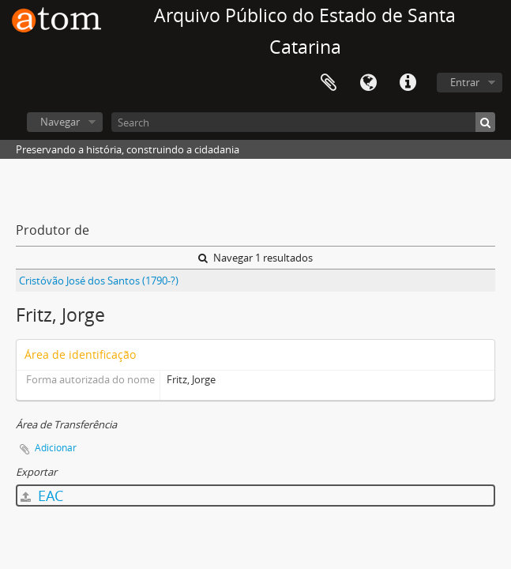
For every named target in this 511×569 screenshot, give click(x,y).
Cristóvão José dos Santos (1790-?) (98, 280)
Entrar (464, 82)
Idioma (368, 83)
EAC (42, 495)
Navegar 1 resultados (255, 258)
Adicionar (56, 447)
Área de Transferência (328, 83)
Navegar (60, 122)
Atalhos (407, 83)
